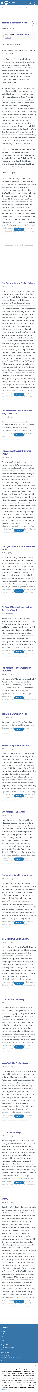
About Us (3, 1331)
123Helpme (4, 8)
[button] (2, 3)
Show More (19, 229)
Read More (19, 394)
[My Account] (35, 2)
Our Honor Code (6, 1350)
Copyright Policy (6, 1345)
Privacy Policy (5, 1352)
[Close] (36, 1368)
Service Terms (5, 1355)
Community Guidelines (7, 1347)
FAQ (2, 1336)
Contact (3, 1333)
